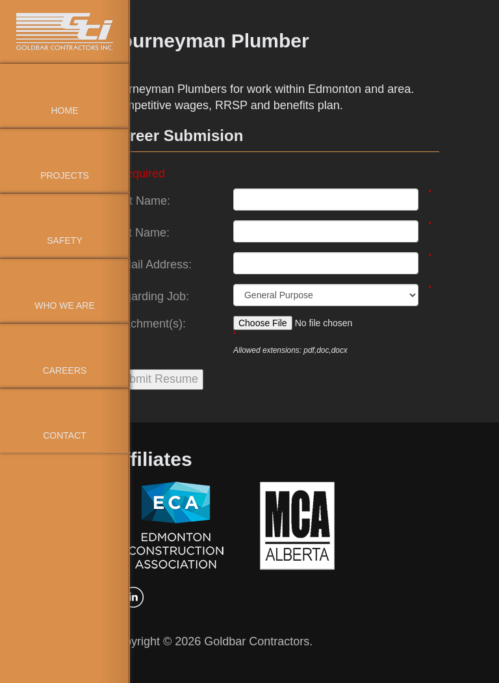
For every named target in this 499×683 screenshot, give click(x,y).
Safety (64, 240)
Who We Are (64, 305)
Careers (65, 370)
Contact (64, 435)
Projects (64, 175)
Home (65, 110)
